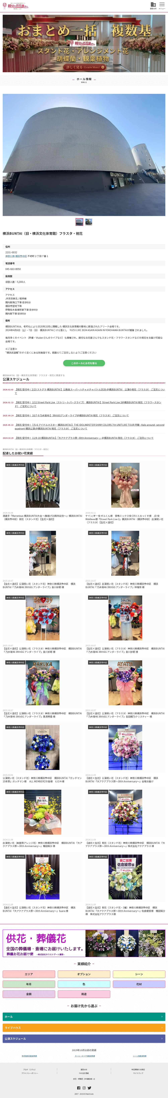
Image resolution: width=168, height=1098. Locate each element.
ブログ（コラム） (30, 1069)
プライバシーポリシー (29, 1073)
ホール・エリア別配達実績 (85, 1056)
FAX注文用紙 (84, 1073)
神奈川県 (10, 256)
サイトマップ (138, 1073)
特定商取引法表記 (138, 1069)
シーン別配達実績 (139, 1056)
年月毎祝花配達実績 (29, 1056)
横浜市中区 (21, 256)
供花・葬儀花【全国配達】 (84, 1079)
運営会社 (84, 1069)
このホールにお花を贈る (84, 363)
